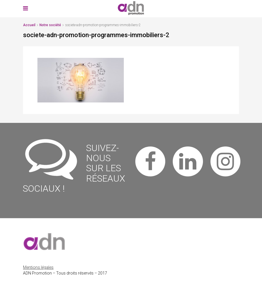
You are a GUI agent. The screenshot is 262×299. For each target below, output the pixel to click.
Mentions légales (38, 267)
